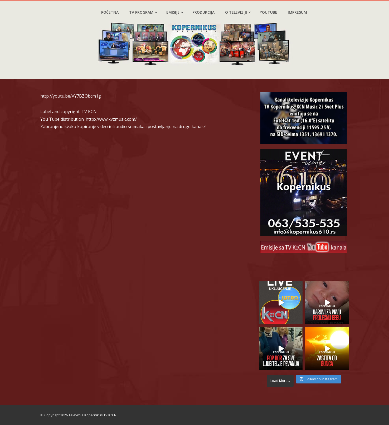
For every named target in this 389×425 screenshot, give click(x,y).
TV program (143, 12)
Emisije (174, 12)
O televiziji (238, 12)
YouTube (268, 12)
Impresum (297, 12)
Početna (110, 12)
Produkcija (203, 12)
